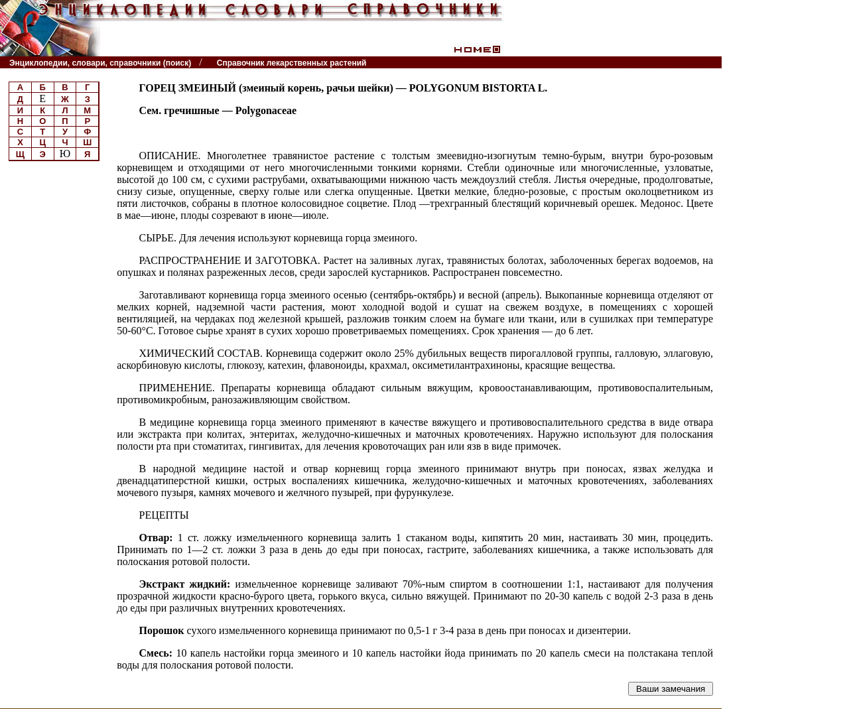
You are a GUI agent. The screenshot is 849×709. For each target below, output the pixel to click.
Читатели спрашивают (671, 63)
